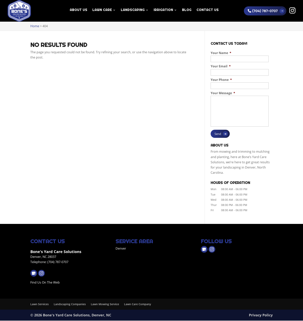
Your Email (221, 66)
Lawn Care (102, 10)
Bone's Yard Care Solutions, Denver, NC (77, 315)
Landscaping (133, 10)
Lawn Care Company (137, 304)
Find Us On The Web (45, 283)
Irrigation (163, 10)
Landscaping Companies (70, 304)
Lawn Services (39, 304)
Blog (187, 10)
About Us (78, 10)
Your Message (223, 93)
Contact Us (208, 10)
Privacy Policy (261, 315)
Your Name (221, 53)
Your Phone (221, 80)
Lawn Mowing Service (105, 304)
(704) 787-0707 (263, 11)
